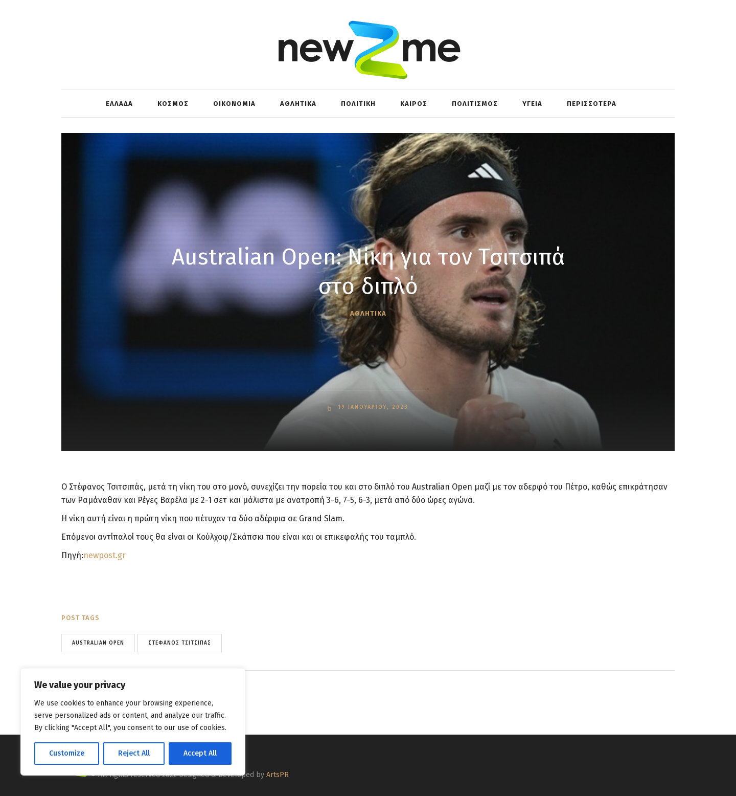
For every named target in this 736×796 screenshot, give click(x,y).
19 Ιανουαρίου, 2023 (371, 407)
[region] (132, 722)
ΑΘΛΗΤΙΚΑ (368, 313)
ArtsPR (277, 774)
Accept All (200, 753)
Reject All (134, 753)
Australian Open (98, 643)
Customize (66, 753)
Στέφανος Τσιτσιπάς (179, 643)
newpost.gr (104, 555)
